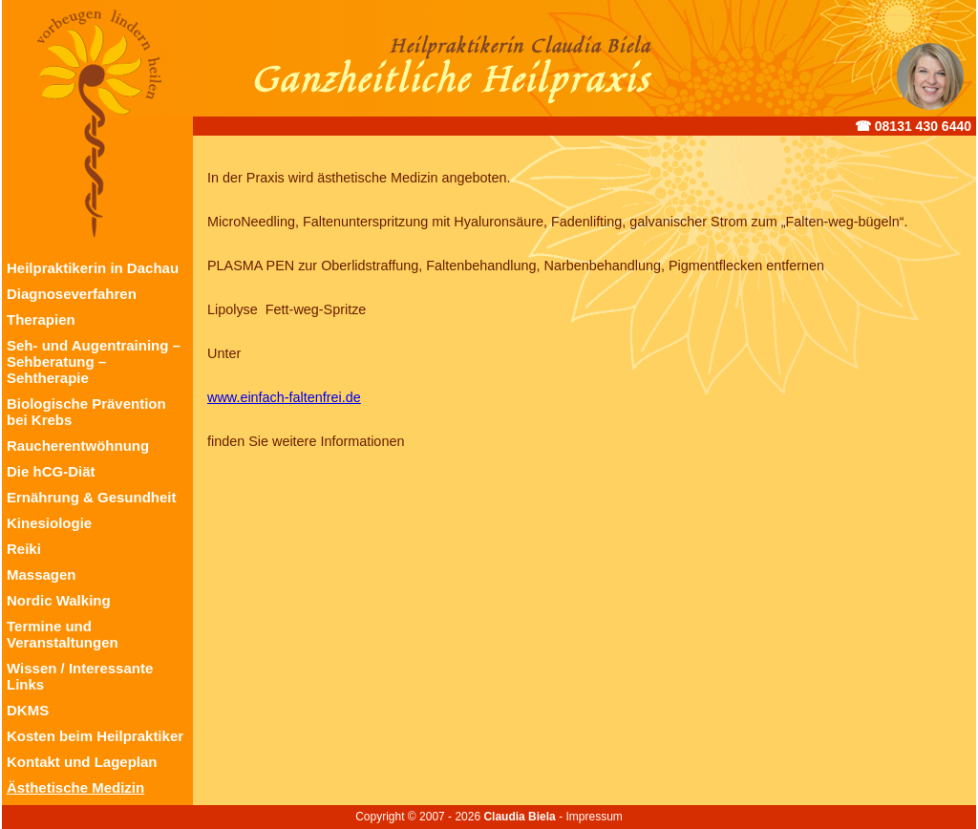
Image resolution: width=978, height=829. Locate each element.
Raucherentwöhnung (78, 445)
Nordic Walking (59, 600)
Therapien (41, 319)
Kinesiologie (49, 523)
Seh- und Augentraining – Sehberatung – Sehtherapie (94, 361)
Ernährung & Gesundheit (92, 497)
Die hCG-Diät (51, 471)
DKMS (28, 710)
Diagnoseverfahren (72, 294)
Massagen (41, 574)
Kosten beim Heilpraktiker (95, 736)
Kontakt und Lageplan (82, 762)
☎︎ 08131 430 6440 (913, 126)
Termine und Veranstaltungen (62, 634)
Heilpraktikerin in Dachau (93, 268)
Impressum (593, 816)
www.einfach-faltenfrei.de (284, 397)
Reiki (24, 549)
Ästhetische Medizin (75, 787)
